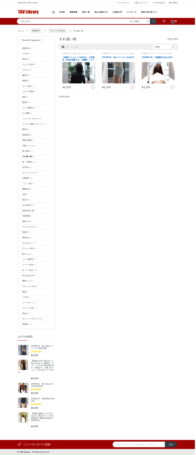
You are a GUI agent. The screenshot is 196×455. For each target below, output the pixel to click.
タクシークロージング (32, 318)
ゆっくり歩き (29, 270)
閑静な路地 (28, 140)
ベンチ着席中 (29, 108)
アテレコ (27, 70)
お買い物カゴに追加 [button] (93, 87)
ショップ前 (28, 183)
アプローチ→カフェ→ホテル (118, 53)
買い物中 (27, 151)
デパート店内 (29, 248)
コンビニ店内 (29, 64)
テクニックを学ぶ (57, 30)
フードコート (29, 302)
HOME (62, 12)
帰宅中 (26, 59)
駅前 (25, 97)
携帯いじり (28, 281)
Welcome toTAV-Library (28, 3)
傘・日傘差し (29, 162)
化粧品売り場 (29, 210)
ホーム (21, 30)
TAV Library (24, 452)
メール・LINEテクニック (34, 124)
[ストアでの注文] (163, 46)
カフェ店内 (28, 86)
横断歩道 (27, 189)
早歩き (26, 313)
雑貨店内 (27, 48)
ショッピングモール (32, 118)
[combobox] (72, 21)
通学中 (26, 129)
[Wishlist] (163, 21)
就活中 (26, 200)
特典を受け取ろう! (149, 12)
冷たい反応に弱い (75, 53)
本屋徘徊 (27, 216)
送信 (171, 444)
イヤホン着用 (29, 91)
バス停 (26, 297)
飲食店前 (27, 135)
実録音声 (36, 30)
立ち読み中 (28, 205)
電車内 (26, 80)
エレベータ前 (29, 308)
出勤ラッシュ (29, 145)
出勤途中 (27, 178)
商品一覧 (86, 12)
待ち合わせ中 (29, 275)
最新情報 (73, 12)
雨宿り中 (27, 221)
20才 (132, 53)
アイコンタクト (30, 227)
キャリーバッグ (30, 172)
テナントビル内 (30, 286)
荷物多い (27, 324)
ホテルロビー (29, 243)
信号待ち (27, 167)
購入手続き (173, 3)
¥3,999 (65, 53)
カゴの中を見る (159, 3)
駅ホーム (27, 254)
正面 (25, 194)
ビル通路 (27, 113)
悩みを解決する (101, 12)
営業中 (26, 232)
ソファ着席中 (29, 259)
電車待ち (27, 237)
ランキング (131, 12)
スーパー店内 (29, 264)
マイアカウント (124, 3)
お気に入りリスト (141, 3)
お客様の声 (117, 12)
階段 (25, 292)
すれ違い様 (28, 156)
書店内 (26, 75)
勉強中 (26, 102)
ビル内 (26, 53)
